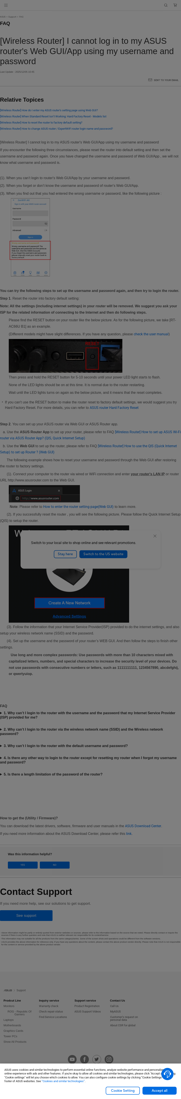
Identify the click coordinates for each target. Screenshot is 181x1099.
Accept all (159, 1090)
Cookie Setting (123, 1090)
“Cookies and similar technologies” (63, 1081)
